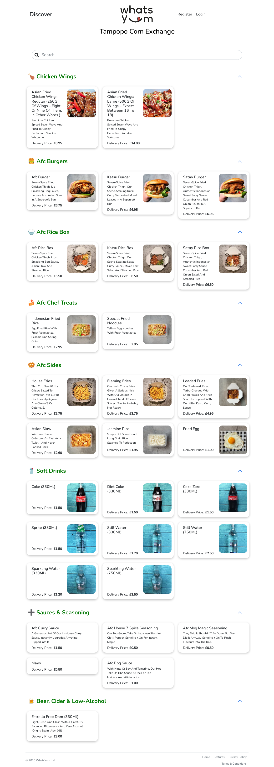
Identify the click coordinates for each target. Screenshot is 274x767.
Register (185, 14)
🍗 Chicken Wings (52, 76)
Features (219, 757)
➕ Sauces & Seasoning (58, 612)
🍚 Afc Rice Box (49, 232)
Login (201, 14)
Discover (41, 14)
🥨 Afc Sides (44, 365)
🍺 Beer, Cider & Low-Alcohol (67, 701)
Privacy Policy (237, 757)
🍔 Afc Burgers (48, 161)
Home (206, 757)
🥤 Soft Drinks (47, 471)
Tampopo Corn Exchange (137, 31)
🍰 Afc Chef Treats (52, 302)
